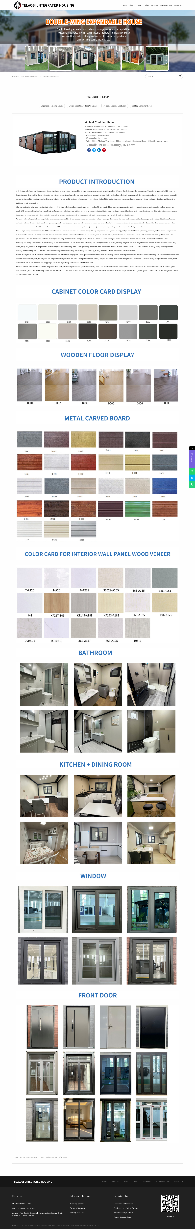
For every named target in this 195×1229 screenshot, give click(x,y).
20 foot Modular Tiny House (103, 141)
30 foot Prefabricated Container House (131, 141)
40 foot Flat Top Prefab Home (56, 1157)
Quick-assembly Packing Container (83, 106)
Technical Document (77, 1208)
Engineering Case (166, 5)
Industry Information (77, 1212)
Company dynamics (77, 1204)
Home (125, 5)
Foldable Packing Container (114, 106)
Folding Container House (142, 106)
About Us (132, 5)
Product (146, 5)
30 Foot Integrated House (158, 141)
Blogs (139, 5)
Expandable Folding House (48, 76)
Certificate (154, 5)
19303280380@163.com (116, 145)
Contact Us (177, 5)
